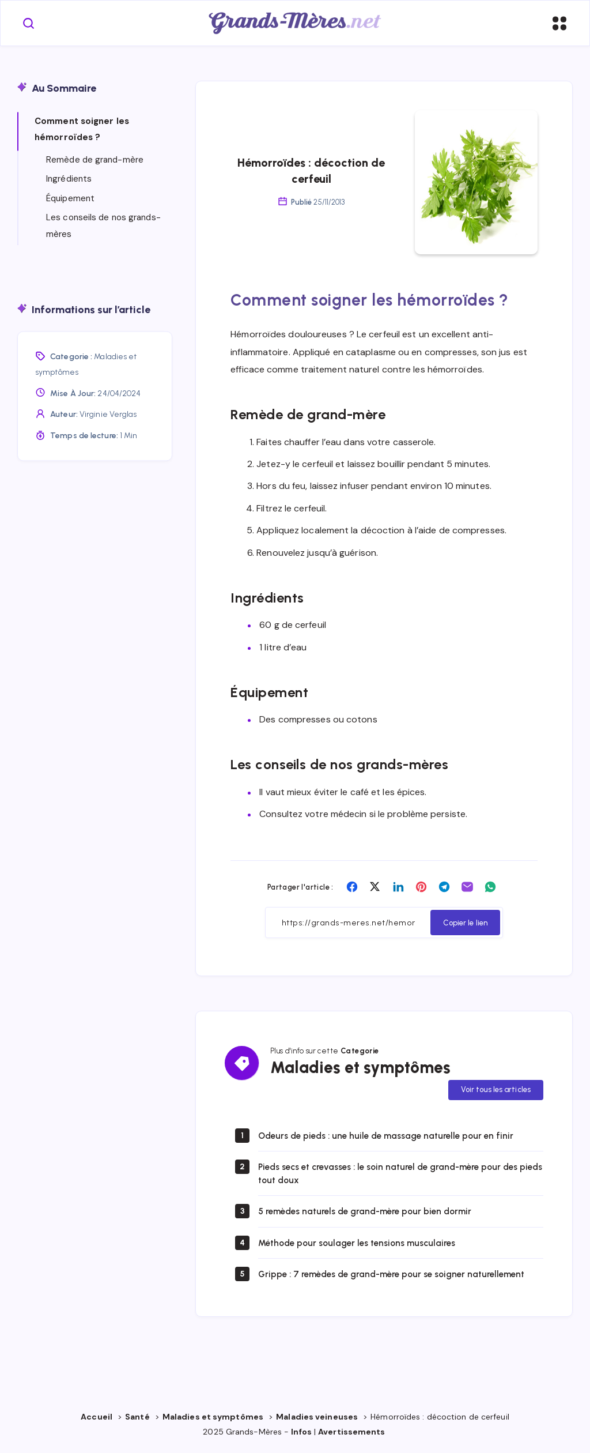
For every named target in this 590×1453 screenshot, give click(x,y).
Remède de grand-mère (94, 160)
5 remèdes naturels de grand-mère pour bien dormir (370, 1213)
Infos (301, 1434)
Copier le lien (465, 924)
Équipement (70, 199)
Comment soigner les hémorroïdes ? (82, 130)
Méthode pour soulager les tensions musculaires (363, 1244)
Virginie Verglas (108, 415)
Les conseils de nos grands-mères (103, 226)
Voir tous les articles (496, 1091)
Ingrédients (69, 179)
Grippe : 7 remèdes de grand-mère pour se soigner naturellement (399, 1275)
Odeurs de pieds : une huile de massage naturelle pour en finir (392, 1137)
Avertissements (352, 1434)
